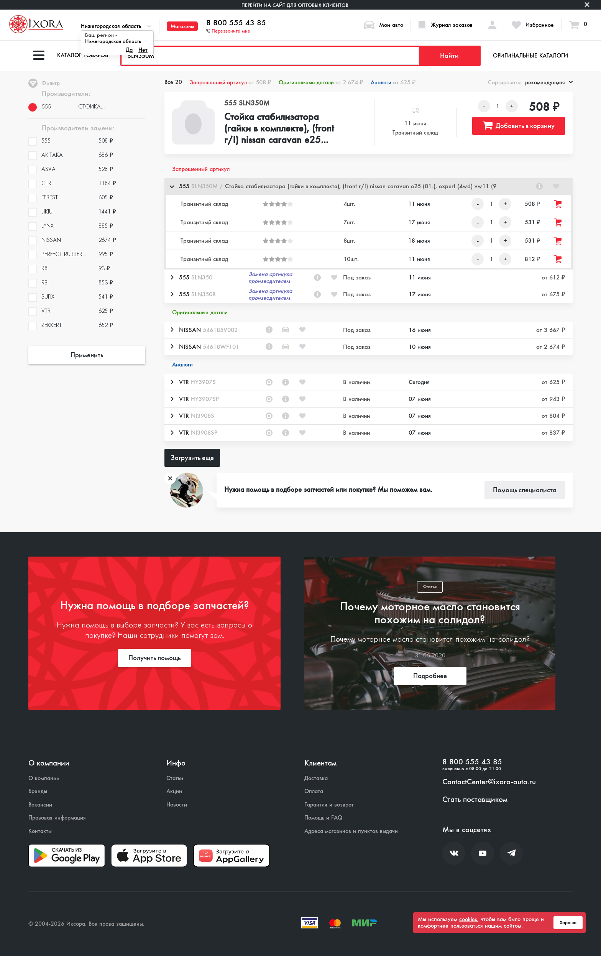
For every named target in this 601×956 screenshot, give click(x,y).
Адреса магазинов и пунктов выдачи (351, 831)
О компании (43, 778)
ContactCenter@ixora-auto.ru (489, 782)
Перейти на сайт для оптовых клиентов (294, 5)
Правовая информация (57, 818)
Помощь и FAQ (323, 818)
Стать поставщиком (474, 800)
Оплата (313, 791)
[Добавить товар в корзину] (558, 204)
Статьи (174, 778)
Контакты (40, 831)
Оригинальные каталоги (530, 55)
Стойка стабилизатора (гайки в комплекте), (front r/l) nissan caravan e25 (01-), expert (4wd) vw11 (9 (279, 129)
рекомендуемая (549, 82)
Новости (176, 805)
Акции (174, 791)
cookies (468, 919)
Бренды (37, 791)
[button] (368, 186)
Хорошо (568, 922)
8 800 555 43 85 (236, 23)
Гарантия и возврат (329, 805)
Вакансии (40, 805)
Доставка (316, 778)
